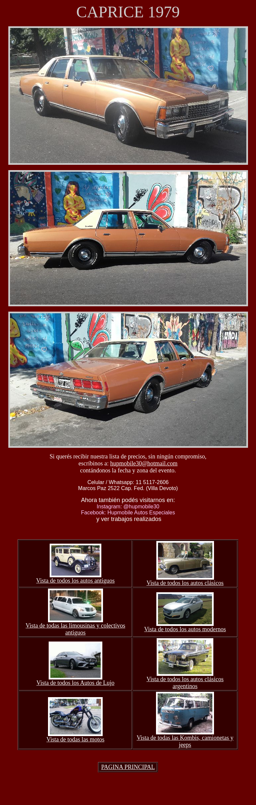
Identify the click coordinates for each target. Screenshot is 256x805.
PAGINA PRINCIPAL (128, 767)
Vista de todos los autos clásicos (184, 583)
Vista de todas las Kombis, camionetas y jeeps (185, 741)
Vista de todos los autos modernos (185, 629)
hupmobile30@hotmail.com (143, 463)
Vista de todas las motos (75, 739)
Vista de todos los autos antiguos (75, 580)
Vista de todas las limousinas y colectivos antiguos (75, 629)
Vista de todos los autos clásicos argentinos (184, 682)
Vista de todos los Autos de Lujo (75, 682)
